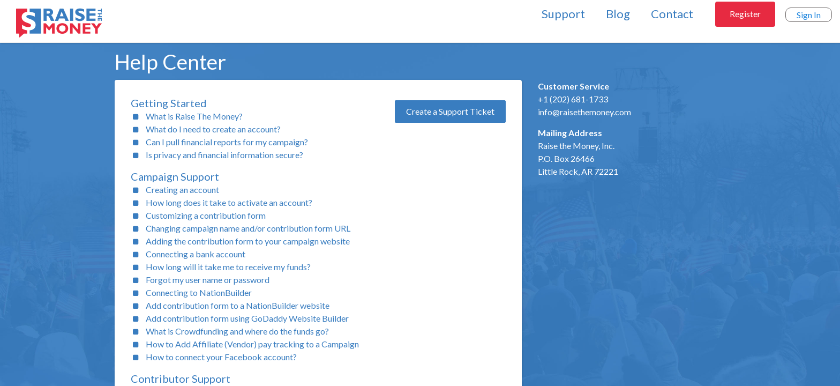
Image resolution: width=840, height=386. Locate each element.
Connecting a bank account (195, 254)
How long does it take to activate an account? (229, 202)
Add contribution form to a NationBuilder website (237, 305)
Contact (672, 13)
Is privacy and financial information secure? (224, 155)
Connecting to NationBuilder (199, 292)
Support (563, 13)
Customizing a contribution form (206, 215)
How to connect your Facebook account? (221, 357)
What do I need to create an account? (213, 129)
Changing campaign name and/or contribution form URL (248, 228)
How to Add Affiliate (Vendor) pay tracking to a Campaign (252, 344)
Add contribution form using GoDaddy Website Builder (247, 318)
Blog (618, 13)
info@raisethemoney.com (584, 112)
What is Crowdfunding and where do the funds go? (237, 331)
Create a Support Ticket (450, 111)
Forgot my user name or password (207, 279)
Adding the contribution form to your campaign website (248, 241)
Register (745, 14)
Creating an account (182, 189)
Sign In (809, 15)
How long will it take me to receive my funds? (228, 267)
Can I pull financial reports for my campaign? (227, 142)
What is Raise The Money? (194, 116)
